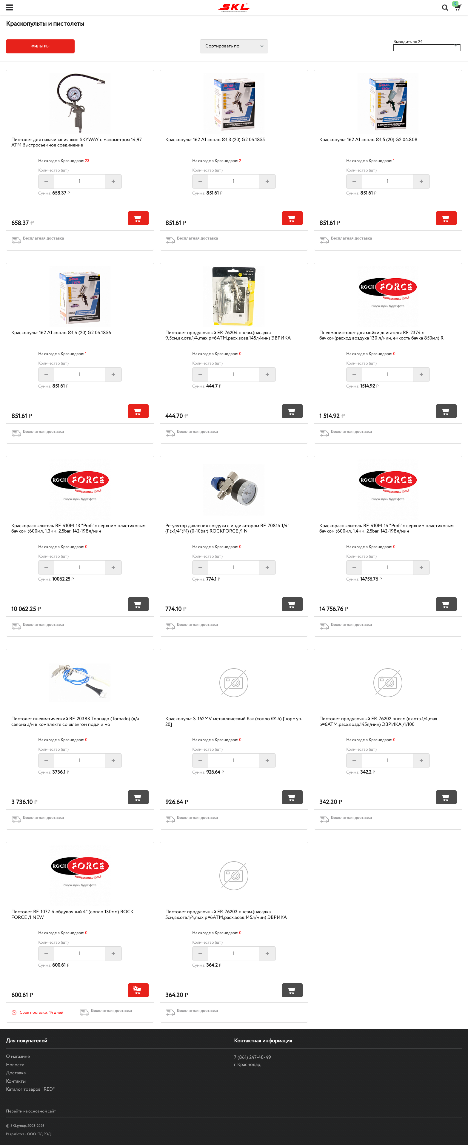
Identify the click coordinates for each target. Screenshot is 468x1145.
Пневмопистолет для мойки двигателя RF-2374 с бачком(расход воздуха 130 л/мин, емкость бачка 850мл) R (381, 335)
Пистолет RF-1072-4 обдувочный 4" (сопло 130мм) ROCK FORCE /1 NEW (72, 914)
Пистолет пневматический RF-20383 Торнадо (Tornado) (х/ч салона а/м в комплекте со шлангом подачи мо (75, 721)
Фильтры (40, 46)
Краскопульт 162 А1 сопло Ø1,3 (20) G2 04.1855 (215, 139)
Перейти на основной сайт (31, 1111)
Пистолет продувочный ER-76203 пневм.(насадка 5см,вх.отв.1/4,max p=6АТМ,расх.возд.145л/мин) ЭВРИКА (226, 914)
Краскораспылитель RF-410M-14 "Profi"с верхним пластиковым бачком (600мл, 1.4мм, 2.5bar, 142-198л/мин (386, 528)
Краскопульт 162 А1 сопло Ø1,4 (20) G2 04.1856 (61, 332)
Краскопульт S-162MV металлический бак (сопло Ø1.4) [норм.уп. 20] (233, 721)
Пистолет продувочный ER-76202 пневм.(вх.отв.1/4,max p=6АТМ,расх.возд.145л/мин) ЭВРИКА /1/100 (378, 721)
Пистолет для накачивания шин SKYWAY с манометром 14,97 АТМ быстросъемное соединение (76, 142)
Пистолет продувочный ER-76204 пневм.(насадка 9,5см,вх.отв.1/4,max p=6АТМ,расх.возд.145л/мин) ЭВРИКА (228, 335)
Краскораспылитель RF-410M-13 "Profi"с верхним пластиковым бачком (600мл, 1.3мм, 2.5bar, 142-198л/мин (78, 528)
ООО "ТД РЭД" (39, 1134)
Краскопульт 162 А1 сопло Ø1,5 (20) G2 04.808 (368, 139)
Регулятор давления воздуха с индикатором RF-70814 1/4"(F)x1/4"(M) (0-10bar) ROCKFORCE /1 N (227, 528)
